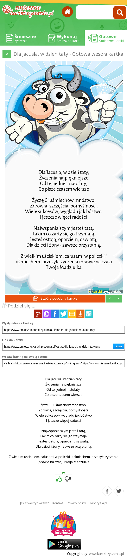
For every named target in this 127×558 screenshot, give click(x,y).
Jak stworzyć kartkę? (34, 503)
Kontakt (57, 503)
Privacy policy (76, 503)
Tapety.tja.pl (98, 503)
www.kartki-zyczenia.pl (106, 553)
